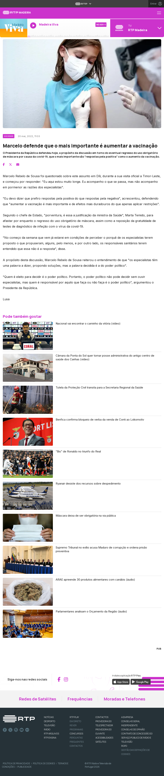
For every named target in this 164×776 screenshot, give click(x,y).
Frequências (79, 699)
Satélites (100, 741)
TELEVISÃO (49, 725)
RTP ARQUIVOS (51, 733)
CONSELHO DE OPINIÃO (133, 729)
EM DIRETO (75, 721)
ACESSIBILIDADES (104, 737)
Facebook (5, 730)
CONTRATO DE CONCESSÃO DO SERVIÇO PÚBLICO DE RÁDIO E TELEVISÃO (136, 737)
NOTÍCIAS (49, 717)
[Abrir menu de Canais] (136, 28)
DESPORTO (49, 721)
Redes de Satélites (37, 699)
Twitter (10, 730)
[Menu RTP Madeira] (160, 13)
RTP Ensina (50, 737)
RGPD (124, 745)
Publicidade (24, 766)
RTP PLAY (74, 717)
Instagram (16, 730)
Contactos (76, 745)
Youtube (22, 730)
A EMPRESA (127, 717)
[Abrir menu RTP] (82, 3)
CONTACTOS (101, 717)
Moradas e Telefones (124, 699)
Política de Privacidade (16, 763)
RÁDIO (47, 729)
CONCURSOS (76, 733)
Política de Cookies (44, 763)
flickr (27, 730)
